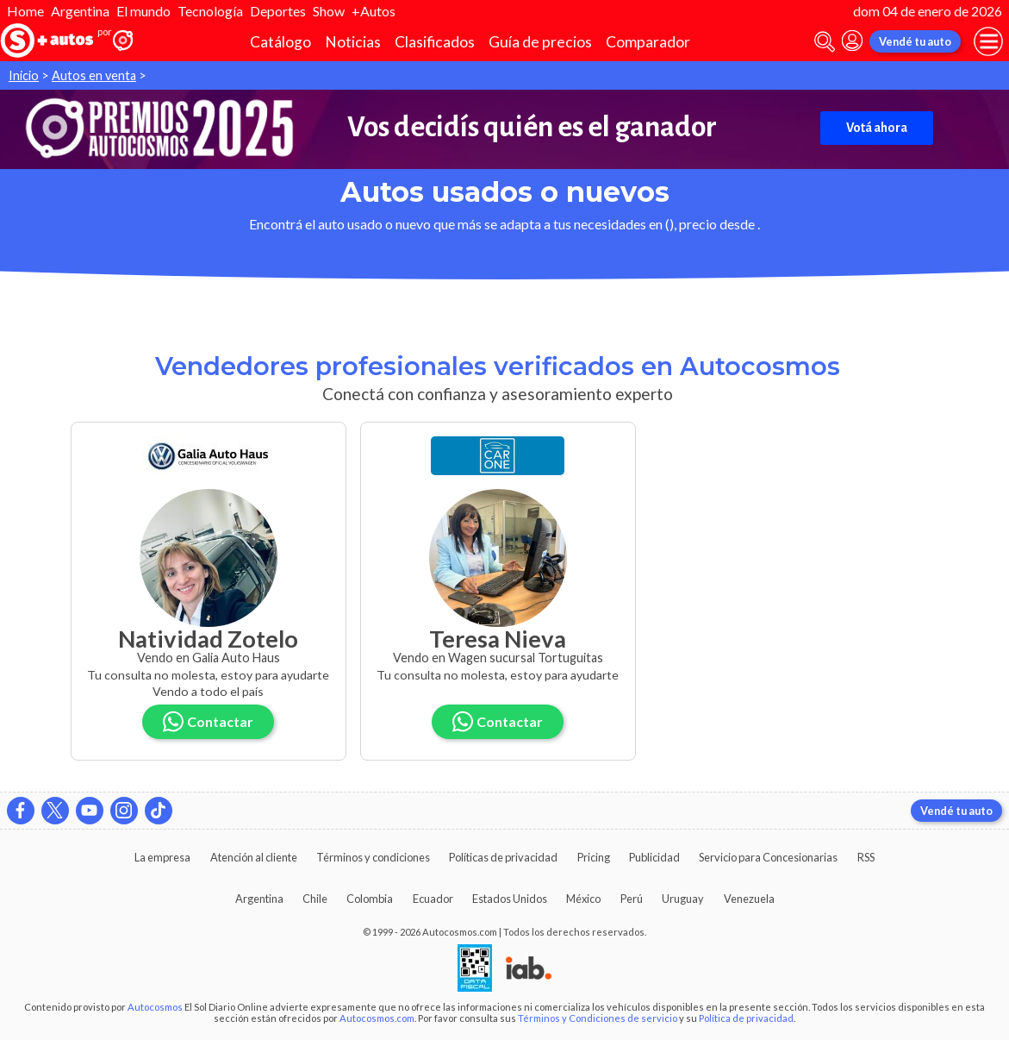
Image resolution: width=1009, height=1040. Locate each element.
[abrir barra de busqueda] (824, 42)
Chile (314, 898)
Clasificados (435, 42)
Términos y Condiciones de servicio (597, 1018)
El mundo (143, 11)
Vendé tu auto (915, 41)
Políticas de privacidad (503, 857)
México (583, 898)
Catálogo (280, 42)
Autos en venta (94, 75)
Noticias (353, 42)
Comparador (648, 42)
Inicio (24, 75)
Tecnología (210, 11)
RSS (866, 857)
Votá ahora (876, 128)
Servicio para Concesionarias (768, 857)
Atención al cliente (253, 857)
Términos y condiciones (373, 857)
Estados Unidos (509, 898)
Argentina (80, 11)
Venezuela (749, 898)
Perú (631, 898)
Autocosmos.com (376, 1018)
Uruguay (683, 898)
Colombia (369, 898)
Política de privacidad (746, 1018)
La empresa (162, 857)
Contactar (208, 721)
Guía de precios (540, 42)
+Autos (374, 11)
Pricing (593, 857)
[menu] (988, 41)
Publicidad (654, 857)
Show (329, 11)
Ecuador (433, 898)
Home (25, 11)
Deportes (278, 11)
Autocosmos (155, 1006)
